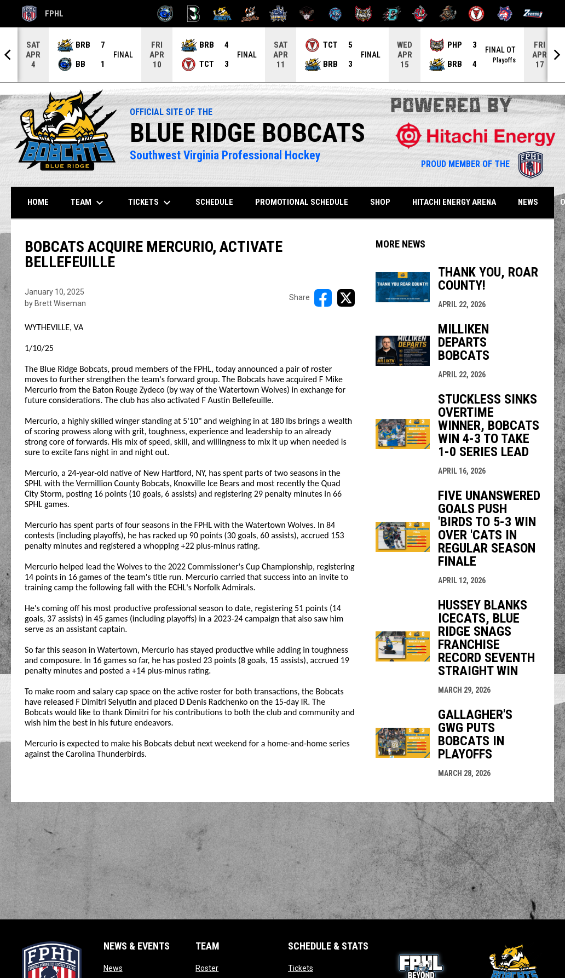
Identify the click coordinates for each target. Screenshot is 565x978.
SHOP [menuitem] (384, 202)
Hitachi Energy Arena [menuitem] (454, 202)
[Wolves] (505, 13)
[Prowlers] (363, 13)
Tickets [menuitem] (151, 202)
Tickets (300, 968)
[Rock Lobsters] (420, 13)
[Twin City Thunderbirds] (476, 13)
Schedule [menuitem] (214, 202)
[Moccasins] (307, 13)
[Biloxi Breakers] (165, 13)
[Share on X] (346, 298)
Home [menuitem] (38, 202)
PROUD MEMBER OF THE (482, 164)
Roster (206, 968)
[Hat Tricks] (250, 13)
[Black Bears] (193, 13)
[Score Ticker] (282, 54)
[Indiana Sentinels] (278, 13)
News (113, 968)
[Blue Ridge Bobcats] (222, 13)
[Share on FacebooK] (323, 298)
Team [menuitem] (88, 202)
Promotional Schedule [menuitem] (301, 202)
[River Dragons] (392, 13)
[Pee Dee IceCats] (335, 13)
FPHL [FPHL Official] (43, 13)
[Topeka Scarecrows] (448, 13)
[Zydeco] (533, 13)
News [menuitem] (528, 202)
